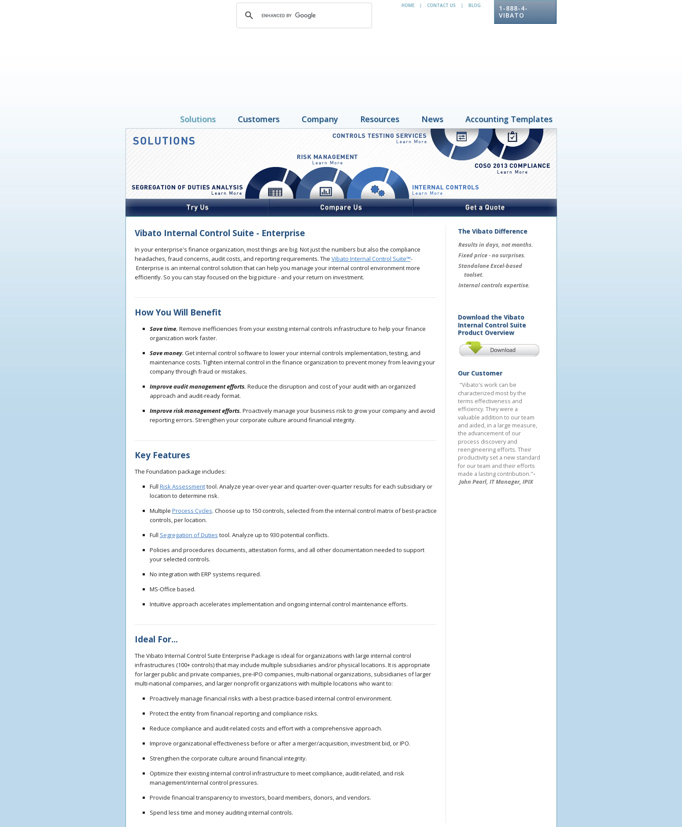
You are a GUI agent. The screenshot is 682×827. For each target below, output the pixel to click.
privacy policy (185, 794)
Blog (474, 5)
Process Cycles (192, 453)
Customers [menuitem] (259, 61)
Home (408, 5)
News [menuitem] (432, 61)
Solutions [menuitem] (198, 61)
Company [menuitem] (320, 61)
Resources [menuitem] (379, 61)
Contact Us (441, 5)
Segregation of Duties (189, 478)
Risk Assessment (182, 429)
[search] (303, 15)
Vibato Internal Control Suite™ (371, 201)
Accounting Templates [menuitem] (509, 61)
